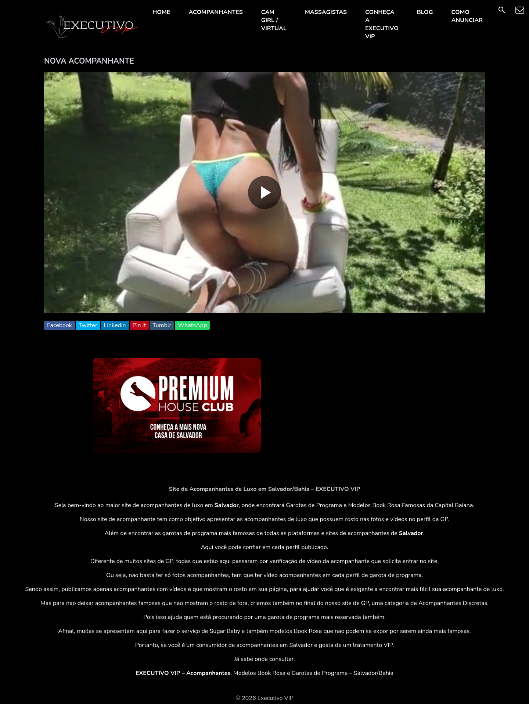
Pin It (139, 325)
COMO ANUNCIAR (467, 16)
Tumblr (161, 325)
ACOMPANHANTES (215, 12)
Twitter (88, 325)
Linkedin (115, 325)
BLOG (425, 12)
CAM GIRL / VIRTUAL (274, 20)
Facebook (59, 325)
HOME (161, 12)
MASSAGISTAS (326, 12)
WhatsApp (192, 325)
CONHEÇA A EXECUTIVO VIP (382, 24)
